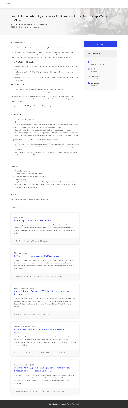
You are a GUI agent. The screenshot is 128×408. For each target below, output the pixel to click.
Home (8, 4)
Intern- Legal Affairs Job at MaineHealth (32, 220)
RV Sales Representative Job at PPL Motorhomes (36, 256)
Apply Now (100, 44)
